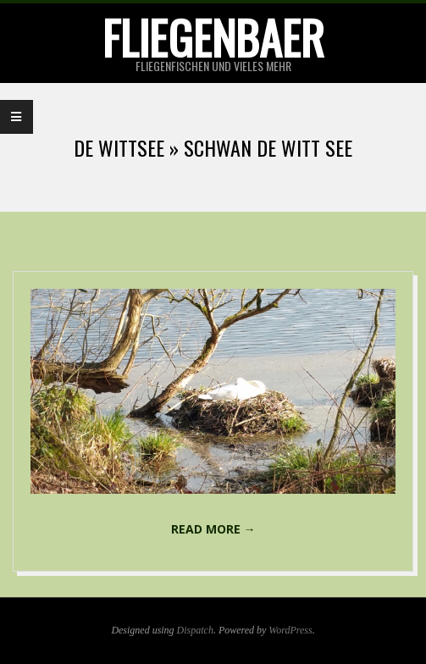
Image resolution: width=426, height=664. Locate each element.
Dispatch (195, 630)
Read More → (213, 529)
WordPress (290, 630)
